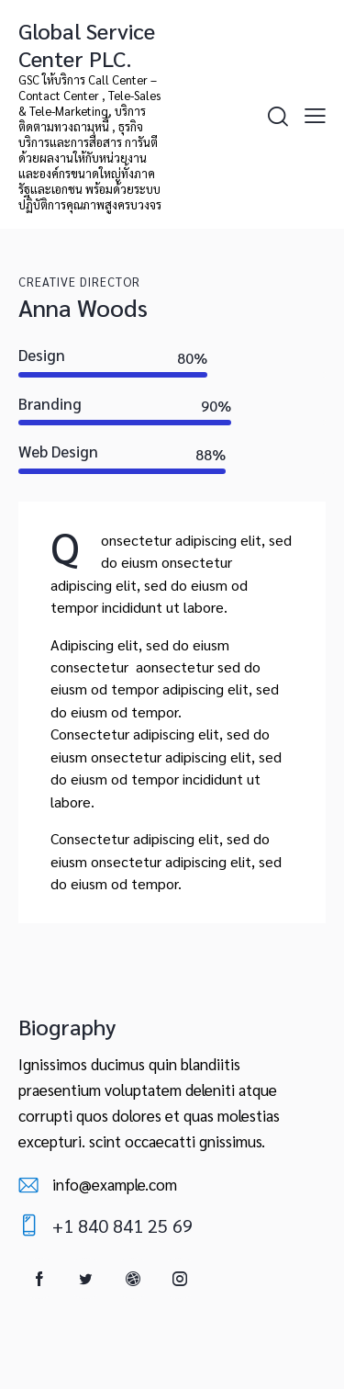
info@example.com (114, 1184)
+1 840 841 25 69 (122, 1225)
